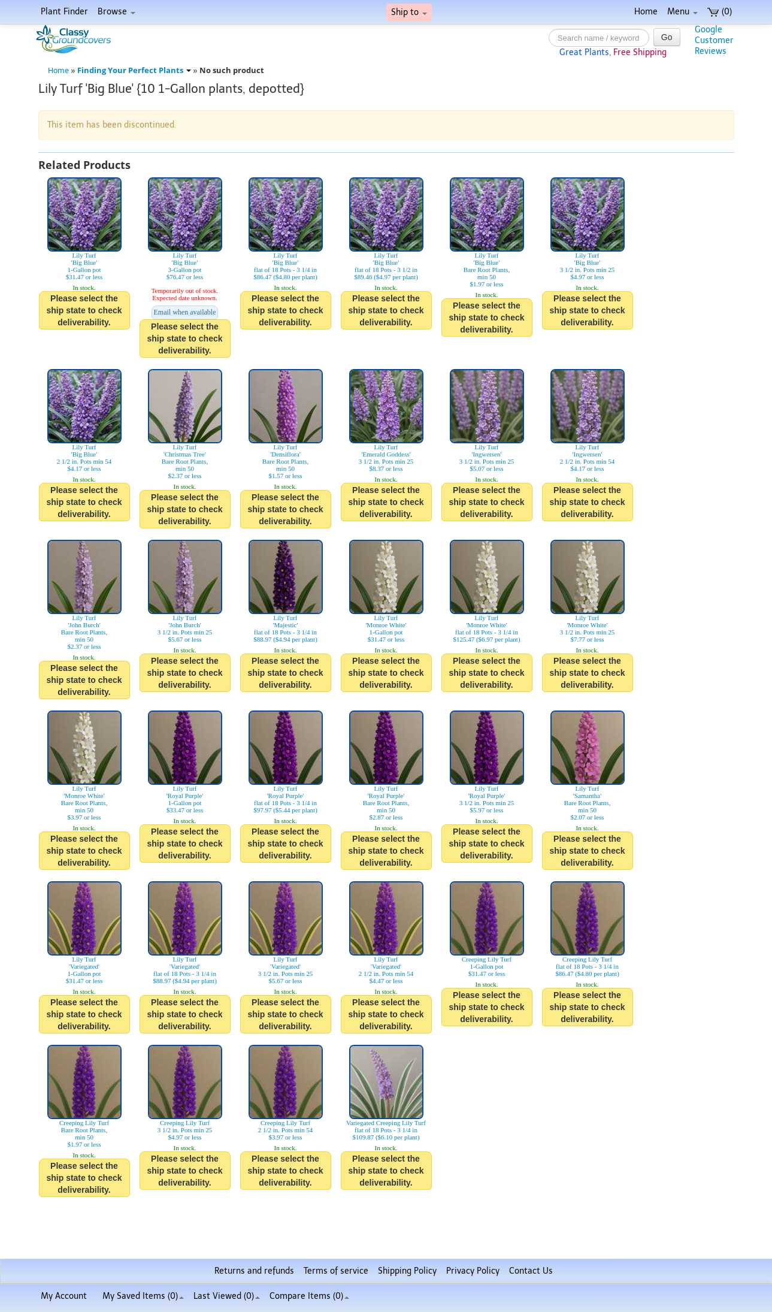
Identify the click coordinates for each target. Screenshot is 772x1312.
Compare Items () (309, 1296)
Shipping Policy (407, 1271)
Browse (116, 12)
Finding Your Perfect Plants (134, 70)
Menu (682, 12)
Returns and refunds (254, 1271)
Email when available (185, 312)
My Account (64, 1296)
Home (646, 12)
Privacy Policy (472, 1271)
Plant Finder (64, 12)
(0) (719, 12)
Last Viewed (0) (226, 1296)
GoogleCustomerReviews (714, 40)
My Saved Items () (143, 1296)
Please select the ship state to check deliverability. (84, 310)
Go (667, 37)
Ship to (409, 12)
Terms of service (336, 1271)
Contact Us (531, 1271)
